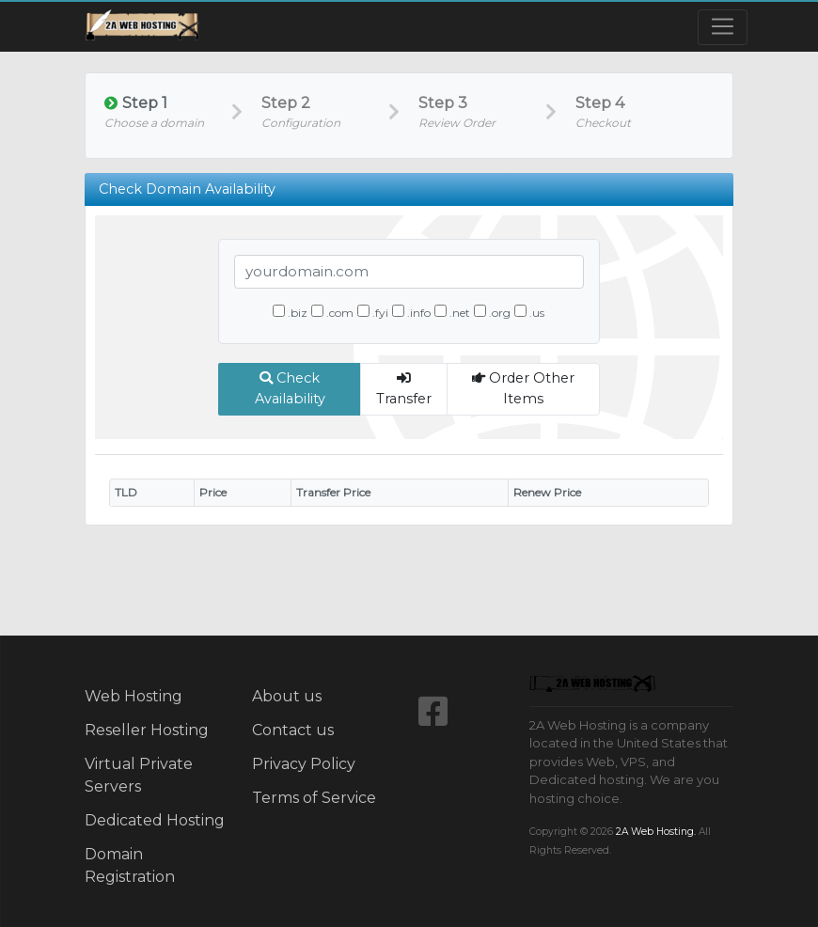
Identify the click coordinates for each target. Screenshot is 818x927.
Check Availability (290, 388)
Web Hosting (133, 696)
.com (332, 312)
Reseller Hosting (147, 730)
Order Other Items (523, 388)
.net (452, 312)
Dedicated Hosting (155, 820)
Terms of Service (314, 798)
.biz (290, 312)
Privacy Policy (303, 764)
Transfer (404, 389)
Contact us (293, 730)
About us (287, 696)
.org (492, 312)
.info (411, 312)
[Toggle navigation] (722, 27)
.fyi (372, 312)
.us (529, 312)
